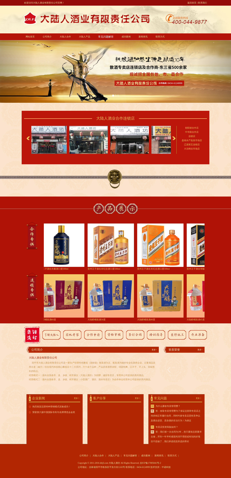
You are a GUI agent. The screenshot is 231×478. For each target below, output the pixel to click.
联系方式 (160, 36)
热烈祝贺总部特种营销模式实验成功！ (51, 406)
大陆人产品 (84, 36)
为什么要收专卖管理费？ (168, 406)
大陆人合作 (65, 36)
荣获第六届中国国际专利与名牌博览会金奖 (53, 412)
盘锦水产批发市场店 (192, 141)
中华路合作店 (192, 133)
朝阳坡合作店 (192, 129)
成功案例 (126, 36)
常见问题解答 (106, 36)
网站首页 (30, 36)
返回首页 (191, 3)
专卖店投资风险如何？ (167, 427)
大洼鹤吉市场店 (192, 150)
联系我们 (202, 3)
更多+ (154, 350)
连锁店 (191, 137)
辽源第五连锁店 (192, 146)
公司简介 (47, 36)
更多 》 (77, 398)
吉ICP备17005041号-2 (150, 463)
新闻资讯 (143, 36)
